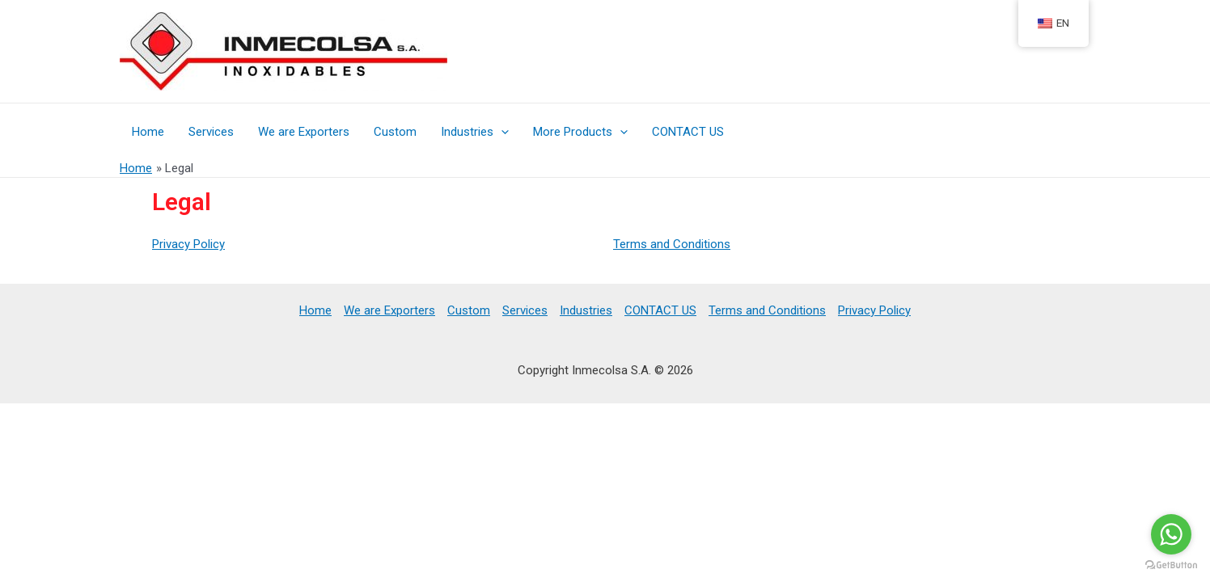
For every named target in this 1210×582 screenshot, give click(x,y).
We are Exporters (303, 131)
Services (211, 131)
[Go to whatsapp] (1171, 534)
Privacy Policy (188, 244)
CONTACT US (688, 131)
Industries (475, 131)
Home (148, 131)
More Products (580, 131)
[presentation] (501, 131)
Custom (395, 131)
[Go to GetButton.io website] (1171, 565)
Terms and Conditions (671, 244)
